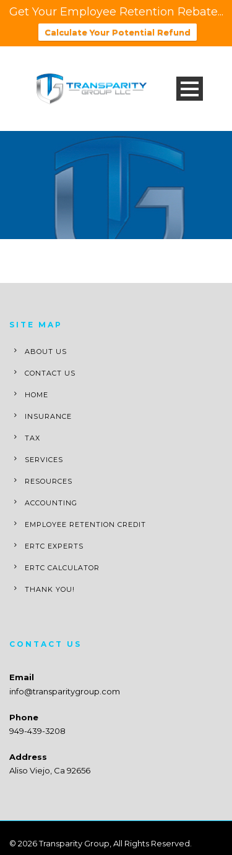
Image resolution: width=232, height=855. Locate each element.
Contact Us (50, 372)
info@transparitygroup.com (64, 691)
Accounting (51, 502)
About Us (46, 351)
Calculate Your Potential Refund (118, 32)
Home (36, 394)
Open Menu (189, 88)
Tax (32, 437)
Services (44, 459)
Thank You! (50, 588)
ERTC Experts (54, 545)
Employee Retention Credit (85, 524)
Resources (48, 480)
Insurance (48, 415)
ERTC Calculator (62, 567)
